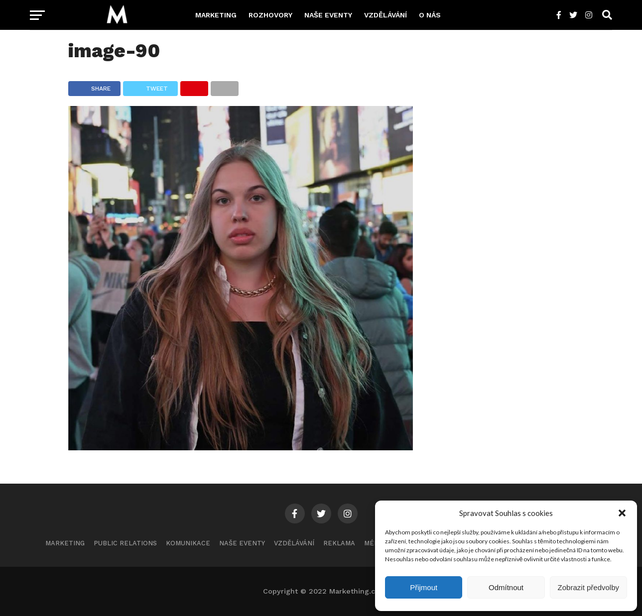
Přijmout (423, 587)
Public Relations (125, 543)
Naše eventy (328, 15)
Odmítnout (506, 587)
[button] (622, 513)
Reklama (339, 543)
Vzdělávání (385, 15)
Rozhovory (270, 15)
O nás (430, 15)
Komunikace (188, 543)
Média (374, 543)
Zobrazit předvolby (588, 587)
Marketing (216, 15)
